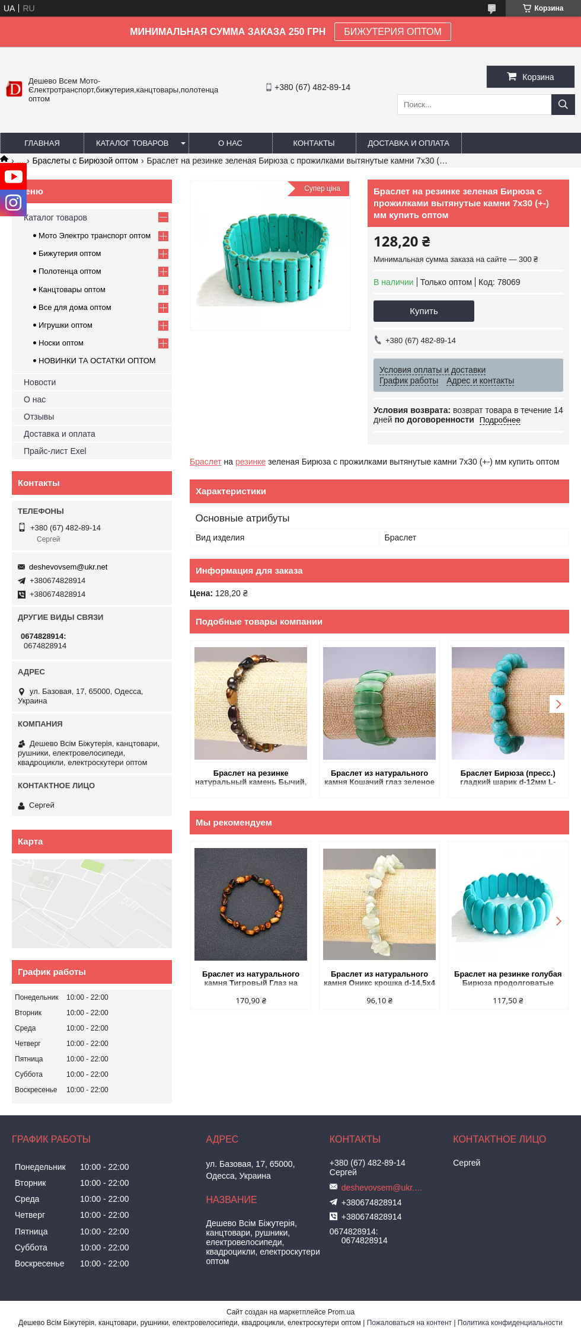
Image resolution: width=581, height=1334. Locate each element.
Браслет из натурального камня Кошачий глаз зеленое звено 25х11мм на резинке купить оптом (379, 778)
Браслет (206, 461)
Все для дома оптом (75, 307)
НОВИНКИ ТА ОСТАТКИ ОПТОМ (97, 360)
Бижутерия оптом (70, 253)
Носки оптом (61, 342)
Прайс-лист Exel (55, 451)
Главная (42, 143)
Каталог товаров (132, 143)
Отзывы (39, 416)
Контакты (313, 143)
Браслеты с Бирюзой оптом (86, 160)
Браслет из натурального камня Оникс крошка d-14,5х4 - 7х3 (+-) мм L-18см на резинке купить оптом (379, 979)
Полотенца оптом (70, 271)
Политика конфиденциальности (510, 1323)
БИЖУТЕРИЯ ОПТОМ (393, 32)
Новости (40, 382)
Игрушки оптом (65, 325)
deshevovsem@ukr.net (68, 566)
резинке (250, 461)
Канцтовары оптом (72, 289)
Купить (424, 311)
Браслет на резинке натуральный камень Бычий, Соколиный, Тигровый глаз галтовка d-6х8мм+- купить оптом (251, 778)
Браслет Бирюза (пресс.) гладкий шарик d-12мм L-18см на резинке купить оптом (508, 778)
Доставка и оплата (408, 143)
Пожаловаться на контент (409, 1323)
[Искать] (563, 104)
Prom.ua (341, 1312)
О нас (230, 143)
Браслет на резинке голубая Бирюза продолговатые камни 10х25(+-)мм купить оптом (507, 979)
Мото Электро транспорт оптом (95, 235)
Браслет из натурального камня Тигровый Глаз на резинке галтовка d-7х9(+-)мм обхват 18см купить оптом (251, 979)
